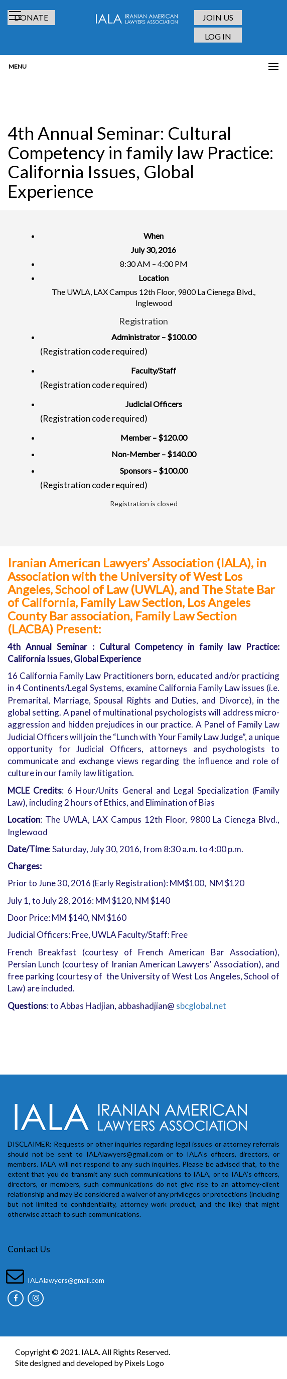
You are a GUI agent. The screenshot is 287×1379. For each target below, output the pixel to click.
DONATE (32, 17)
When (154, 235)
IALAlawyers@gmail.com (66, 1279)
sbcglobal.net (201, 1005)
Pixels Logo (144, 1362)
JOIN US (218, 17)
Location (153, 277)
